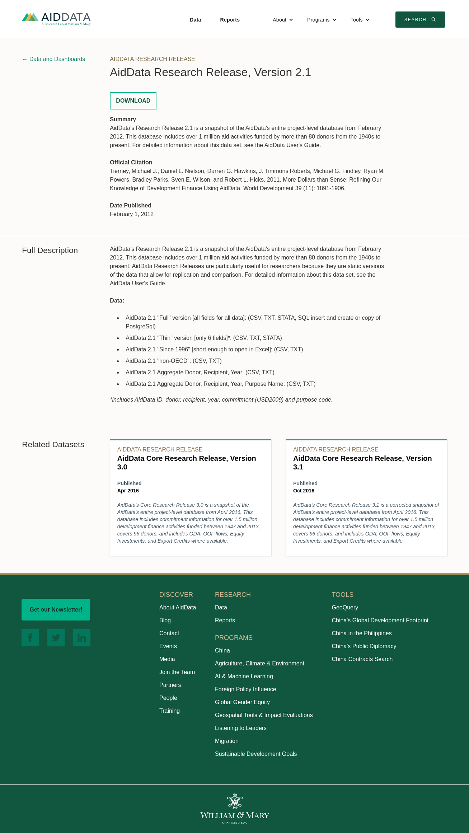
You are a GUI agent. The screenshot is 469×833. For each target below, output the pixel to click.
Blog (165, 620)
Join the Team (177, 672)
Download (133, 101)
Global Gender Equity (242, 702)
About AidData (177, 607)
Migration (227, 741)
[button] (283, 19)
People (168, 698)
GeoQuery (345, 607)
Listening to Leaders (241, 728)
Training (169, 711)
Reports (230, 20)
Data (195, 20)
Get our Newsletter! (56, 610)
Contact (169, 633)
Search (421, 19)
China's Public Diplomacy (364, 646)
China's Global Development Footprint (380, 620)
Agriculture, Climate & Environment (259, 663)
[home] (56, 18)
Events (168, 646)
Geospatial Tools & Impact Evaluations (264, 715)
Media (167, 659)
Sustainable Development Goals (256, 754)
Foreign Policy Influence (245, 689)
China (222, 650)
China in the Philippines (361, 633)
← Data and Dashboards (53, 59)
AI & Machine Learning (244, 676)
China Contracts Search (362, 659)
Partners (170, 685)
